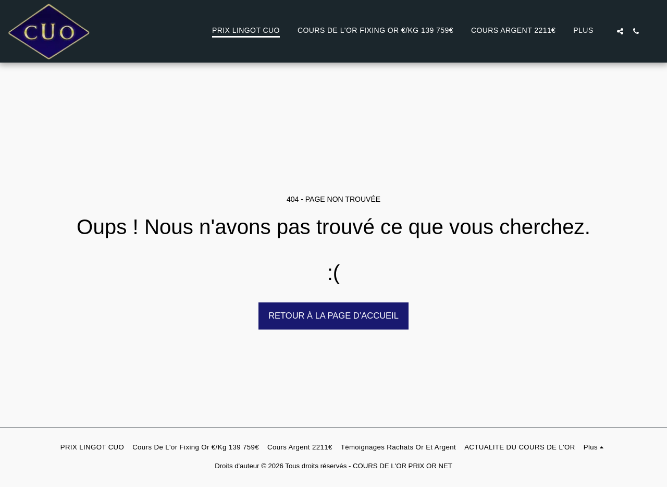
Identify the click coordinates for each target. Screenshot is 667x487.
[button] (620, 31)
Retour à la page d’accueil (333, 315)
